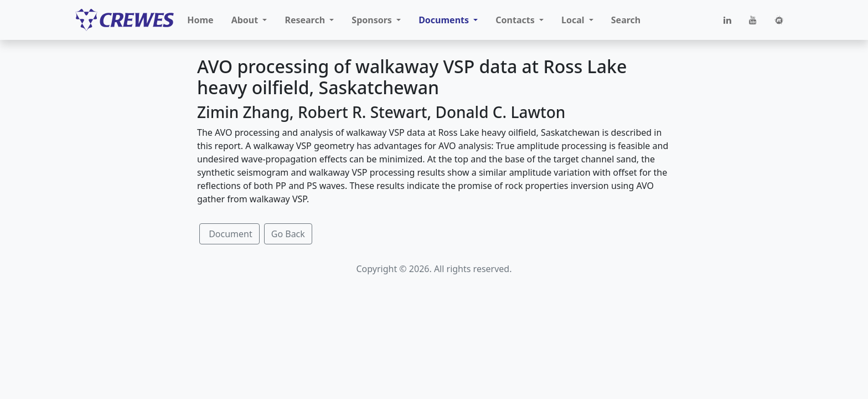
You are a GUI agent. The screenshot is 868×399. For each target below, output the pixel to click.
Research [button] (306, 20)
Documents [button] (444, 20)
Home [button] (200, 20)
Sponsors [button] (373, 20)
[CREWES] (124, 20)
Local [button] (574, 20)
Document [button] (229, 234)
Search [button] (625, 20)
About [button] (246, 20)
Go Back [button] (288, 234)
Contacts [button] (516, 20)
